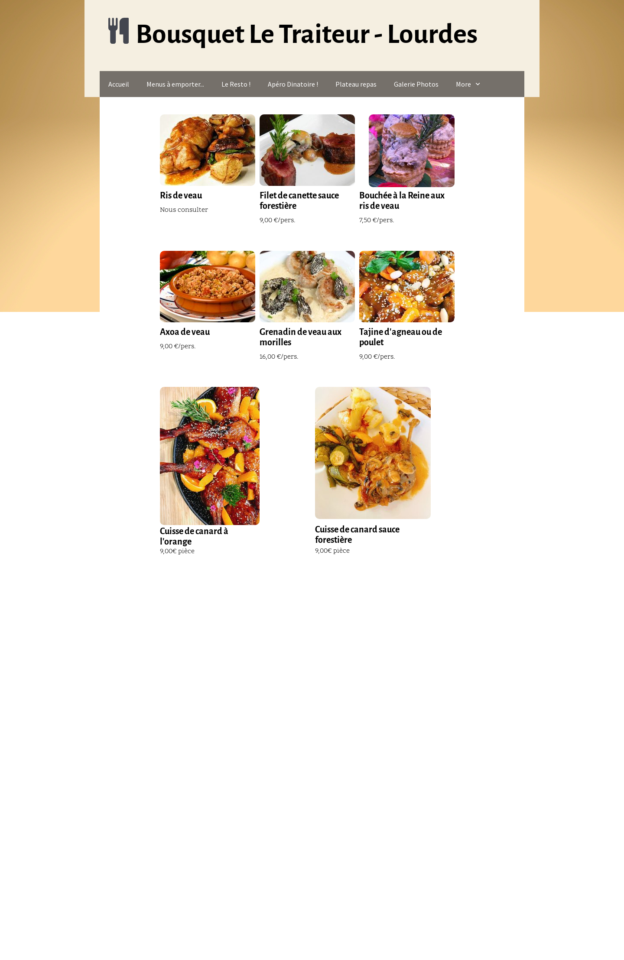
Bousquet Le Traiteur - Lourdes (307, 34)
